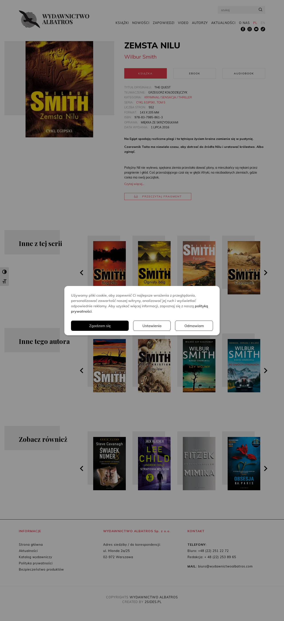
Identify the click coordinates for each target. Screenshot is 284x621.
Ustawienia (152, 325)
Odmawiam (194, 325)
